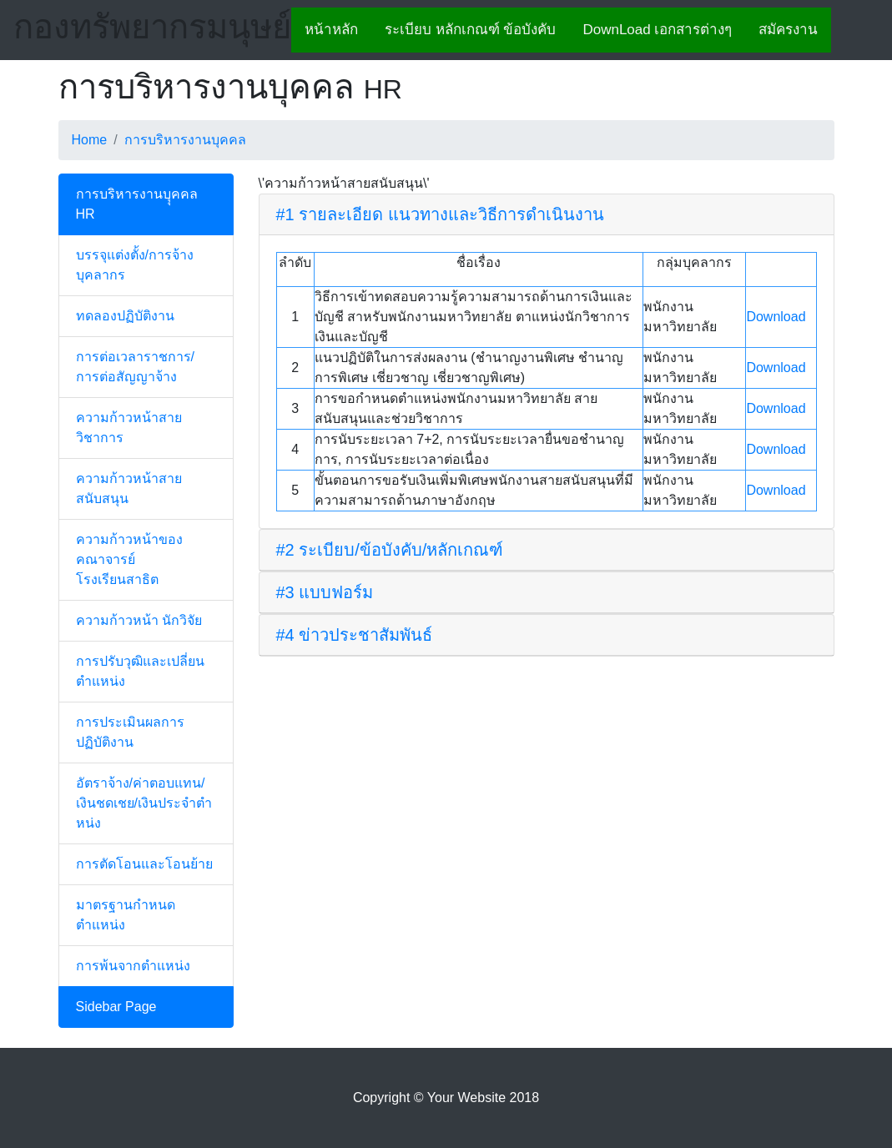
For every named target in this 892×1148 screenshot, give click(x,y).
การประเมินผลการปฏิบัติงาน (130, 732)
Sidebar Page (116, 1006)
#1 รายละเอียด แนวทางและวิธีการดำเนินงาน (440, 214)
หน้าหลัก (331, 30)
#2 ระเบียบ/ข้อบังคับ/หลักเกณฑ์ (390, 550)
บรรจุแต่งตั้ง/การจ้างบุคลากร (135, 265)
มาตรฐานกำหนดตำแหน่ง (125, 915)
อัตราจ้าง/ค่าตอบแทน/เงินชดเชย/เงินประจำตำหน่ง (144, 803)
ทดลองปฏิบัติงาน (125, 316)
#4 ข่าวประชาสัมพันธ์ (354, 635)
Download (775, 317)
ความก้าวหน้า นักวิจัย (139, 620)
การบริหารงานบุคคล (185, 140)
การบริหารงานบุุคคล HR (137, 204)
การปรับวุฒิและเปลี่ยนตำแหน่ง (140, 671)
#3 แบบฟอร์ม (325, 592)
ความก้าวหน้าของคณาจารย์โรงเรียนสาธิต (129, 559)
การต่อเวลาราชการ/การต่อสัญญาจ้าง (135, 367)
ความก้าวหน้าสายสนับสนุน (129, 488)
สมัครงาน (788, 30)
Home (90, 140)
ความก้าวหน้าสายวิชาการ (129, 427)
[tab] (547, 214)
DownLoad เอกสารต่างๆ (657, 30)
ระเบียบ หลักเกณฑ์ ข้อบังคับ (470, 30)
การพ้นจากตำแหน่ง (133, 966)
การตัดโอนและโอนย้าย (144, 864)
